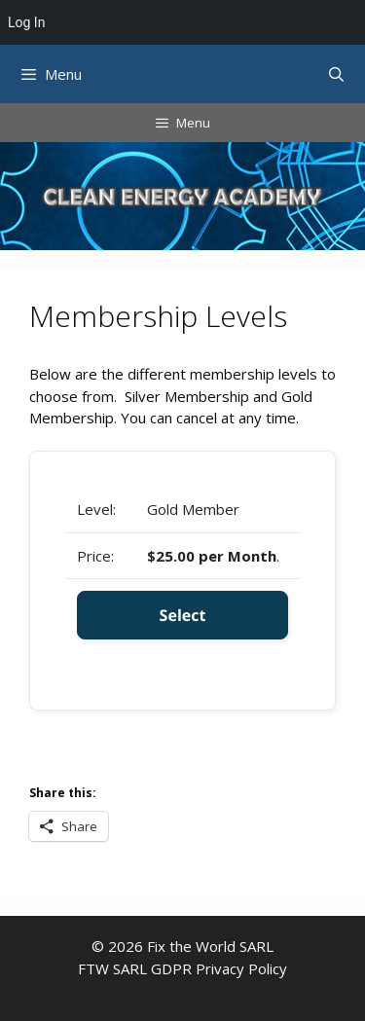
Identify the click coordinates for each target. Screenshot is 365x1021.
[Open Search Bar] (336, 74)
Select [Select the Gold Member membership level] (183, 615)
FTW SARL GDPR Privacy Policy (182, 968)
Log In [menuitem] (26, 22)
